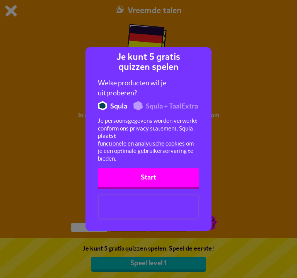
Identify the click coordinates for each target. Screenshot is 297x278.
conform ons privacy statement (137, 128)
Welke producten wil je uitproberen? (132, 88)
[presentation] (148, 207)
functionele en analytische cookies (141, 143)
